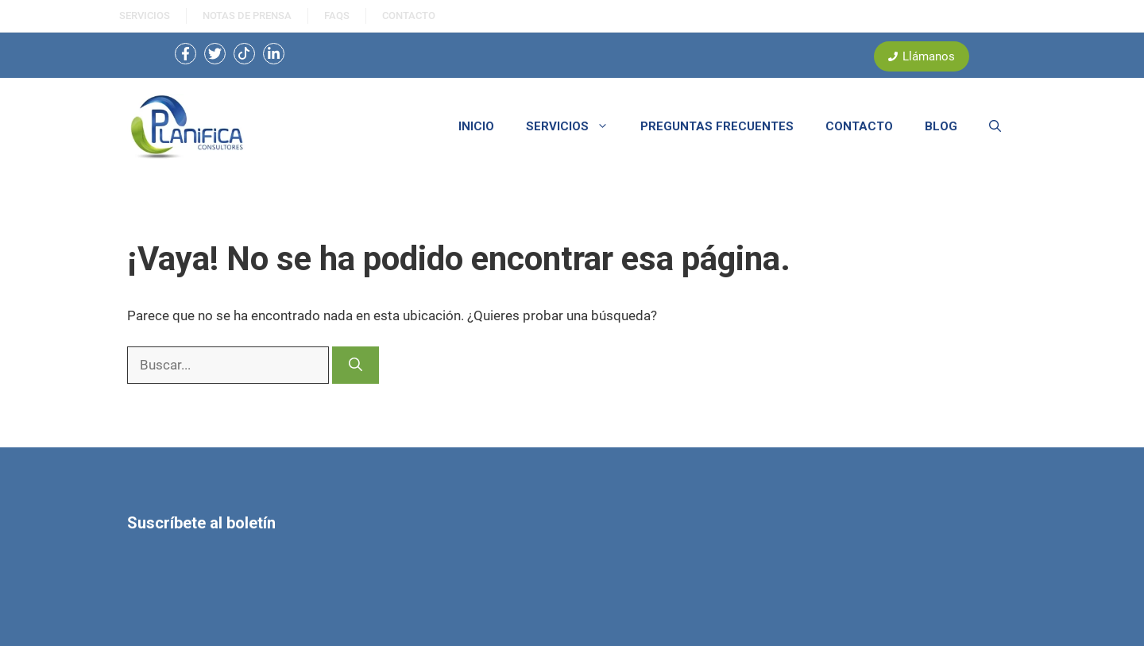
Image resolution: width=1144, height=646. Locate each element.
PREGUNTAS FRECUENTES (717, 126)
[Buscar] (355, 365)
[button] (995, 126)
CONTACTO (859, 126)
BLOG (941, 126)
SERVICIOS (144, 15)
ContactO (408, 15)
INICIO (476, 126)
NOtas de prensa (247, 15)
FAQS (337, 15)
